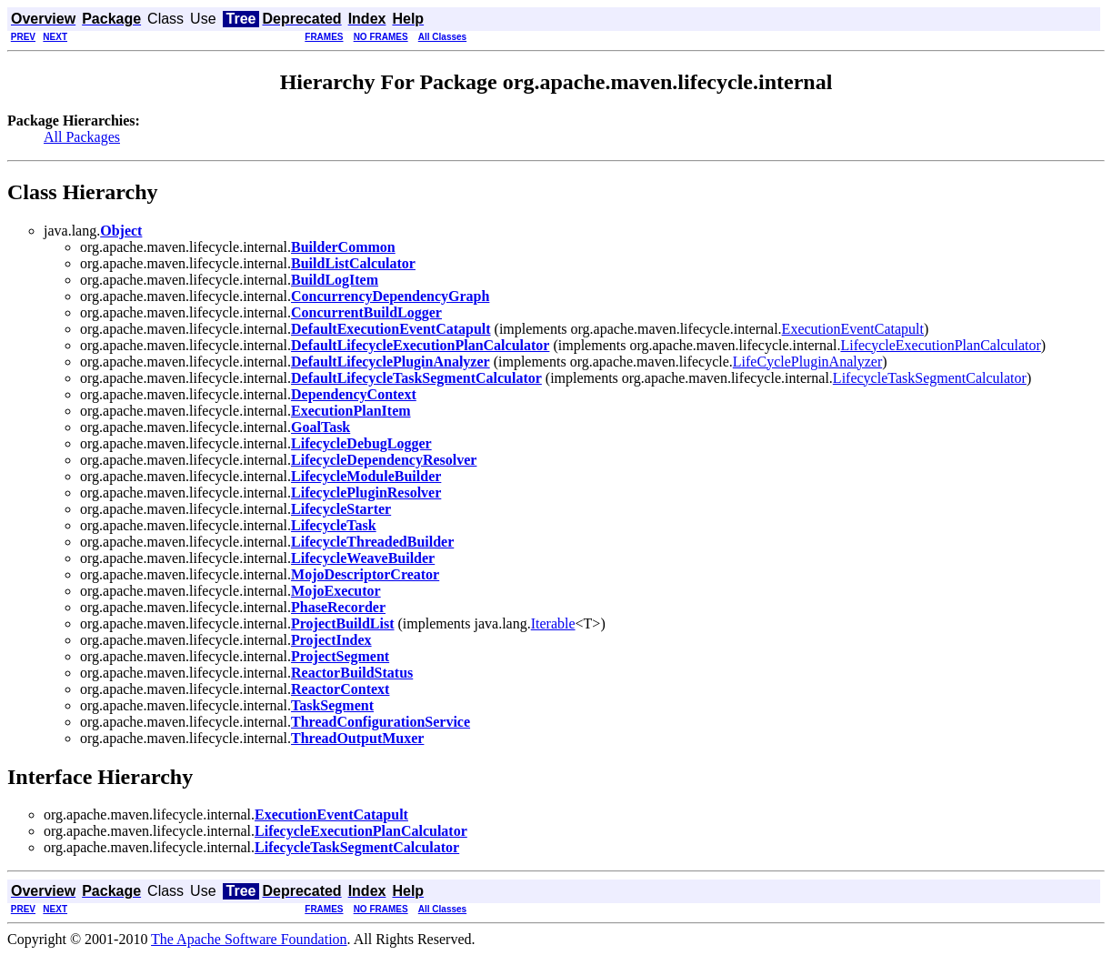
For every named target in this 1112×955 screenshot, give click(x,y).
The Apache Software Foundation (249, 939)
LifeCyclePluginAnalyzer (807, 361)
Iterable (553, 623)
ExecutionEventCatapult (853, 329)
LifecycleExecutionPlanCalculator (940, 345)
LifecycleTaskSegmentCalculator (930, 378)
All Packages (82, 137)
